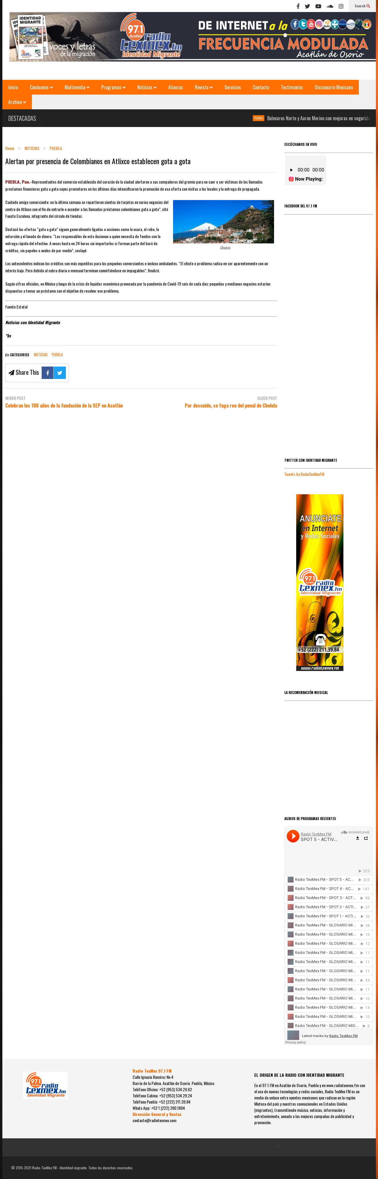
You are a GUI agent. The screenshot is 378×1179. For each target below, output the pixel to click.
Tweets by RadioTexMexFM (304, 474)
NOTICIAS (41, 354)
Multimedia (77, 87)
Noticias (147, 87)
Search (362, 5)
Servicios (232, 87)
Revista (204, 87)
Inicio (13, 87)
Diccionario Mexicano (334, 87)
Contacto (261, 87)
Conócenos (41, 87)
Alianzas (175, 87)
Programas (113, 87)
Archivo (17, 101)
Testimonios (292, 87)
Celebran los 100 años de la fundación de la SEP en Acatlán (64, 406)
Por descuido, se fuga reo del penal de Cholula (231, 406)
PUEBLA (265, 118)
